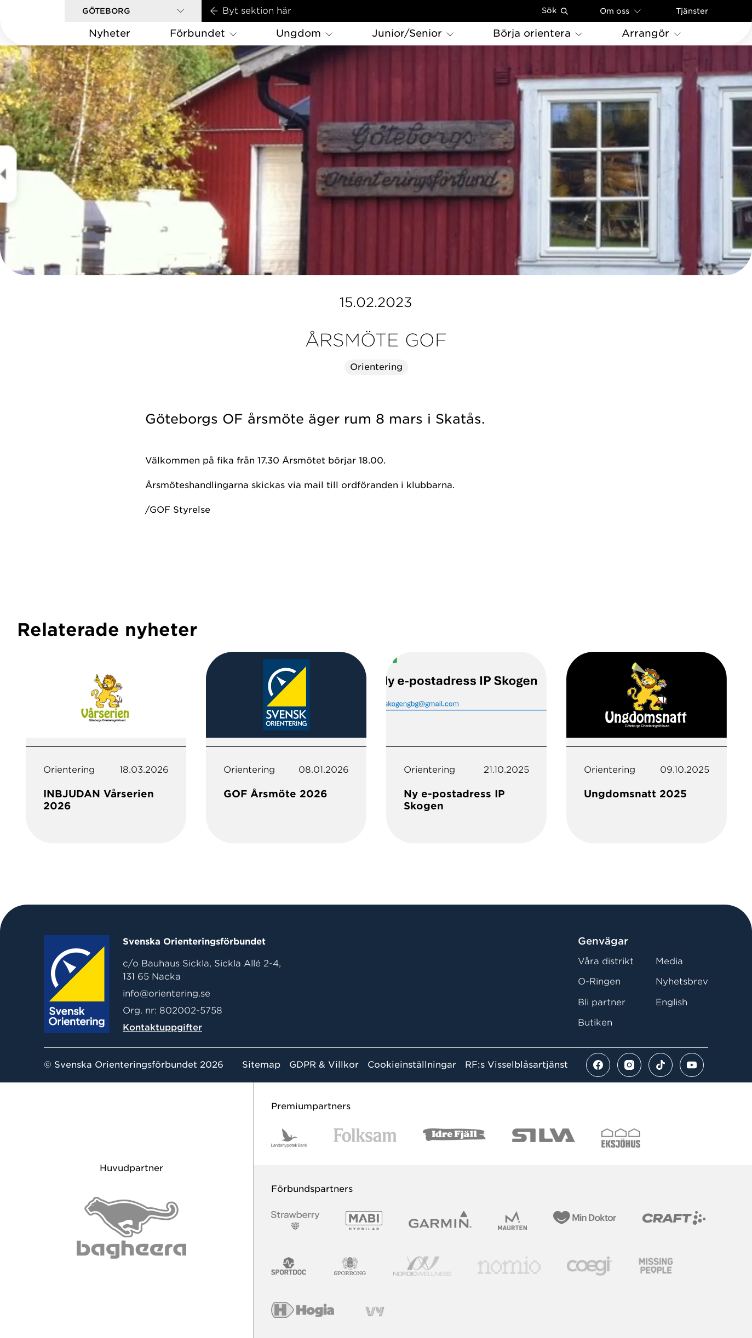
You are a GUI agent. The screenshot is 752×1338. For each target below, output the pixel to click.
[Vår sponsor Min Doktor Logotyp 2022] (584, 1220)
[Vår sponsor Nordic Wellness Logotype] (422, 1266)
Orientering (376, 367)
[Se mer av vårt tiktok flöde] (660, 1065)
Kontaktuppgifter (162, 1027)
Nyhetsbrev (682, 981)
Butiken (595, 1022)
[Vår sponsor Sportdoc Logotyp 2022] (289, 1266)
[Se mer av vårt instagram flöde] (629, 1065)
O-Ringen (599, 981)
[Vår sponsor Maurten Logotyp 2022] (512, 1220)
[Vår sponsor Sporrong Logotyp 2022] (350, 1266)
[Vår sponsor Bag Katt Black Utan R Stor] (131, 1228)
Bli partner (601, 1002)
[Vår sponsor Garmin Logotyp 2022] (440, 1220)
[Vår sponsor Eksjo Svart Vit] (620, 1138)
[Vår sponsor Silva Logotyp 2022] (543, 1138)
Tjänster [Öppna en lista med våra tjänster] (692, 11)
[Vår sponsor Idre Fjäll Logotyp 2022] (454, 1138)
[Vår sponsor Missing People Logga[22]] (656, 1266)
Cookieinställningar (412, 1065)
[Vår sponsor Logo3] (589, 1266)
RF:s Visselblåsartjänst (516, 1065)
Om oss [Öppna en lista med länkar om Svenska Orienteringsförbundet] (620, 10)
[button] (133, 11)
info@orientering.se (166, 993)
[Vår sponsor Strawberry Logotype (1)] (295, 1220)
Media (669, 961)
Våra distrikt (606, 961)
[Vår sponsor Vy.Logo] (374, 1311)
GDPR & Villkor (324, 1065)
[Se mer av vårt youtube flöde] (692, 1065)
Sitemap (261, 1065)
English (671, 1002)
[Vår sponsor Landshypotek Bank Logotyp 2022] (289, 1138)
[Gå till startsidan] (50, 22)
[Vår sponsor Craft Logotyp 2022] (673, 1220)
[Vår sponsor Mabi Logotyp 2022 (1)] (364, 1220)
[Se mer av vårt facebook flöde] (598, 1065)
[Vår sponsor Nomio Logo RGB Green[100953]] (509, 1266)
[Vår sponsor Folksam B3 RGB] (365, 1138)
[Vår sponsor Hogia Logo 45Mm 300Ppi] (302, 1311)
